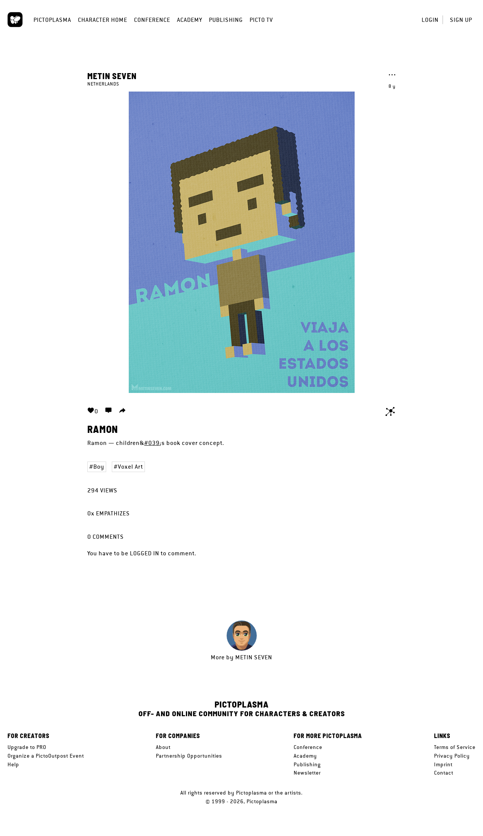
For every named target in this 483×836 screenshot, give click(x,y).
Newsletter (307, 772)
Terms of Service (454, 747)
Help (13, 764)
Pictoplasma (52, 20)
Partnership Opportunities (189, 755)
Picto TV (261, 20)
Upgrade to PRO (27, 747)
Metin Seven (112, 75)
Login (430, 20)
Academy (189, 20)
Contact (443, 772)
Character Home (102, 20)
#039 (152, 443)
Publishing (226, 20)
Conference (152, 20)
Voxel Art (130, 467)
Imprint (443, 764)
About (163, 747)
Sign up (461, 20)
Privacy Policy (452, 755)
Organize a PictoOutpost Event (46, 755)
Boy (98, 467)
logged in (144, 553)
